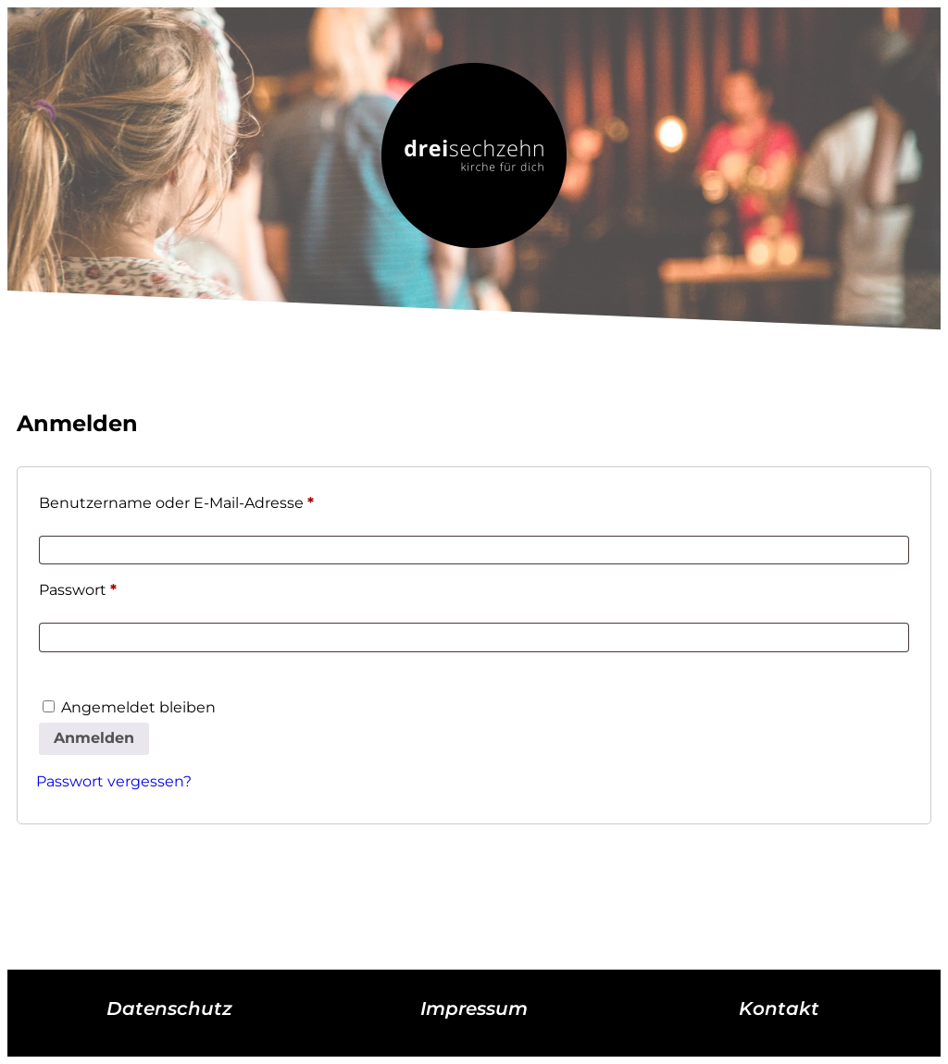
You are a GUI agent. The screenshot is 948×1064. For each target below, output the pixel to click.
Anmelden (94, 738)
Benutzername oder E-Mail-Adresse (219, 500)
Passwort (120, 587)
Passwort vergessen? (114, 781)
